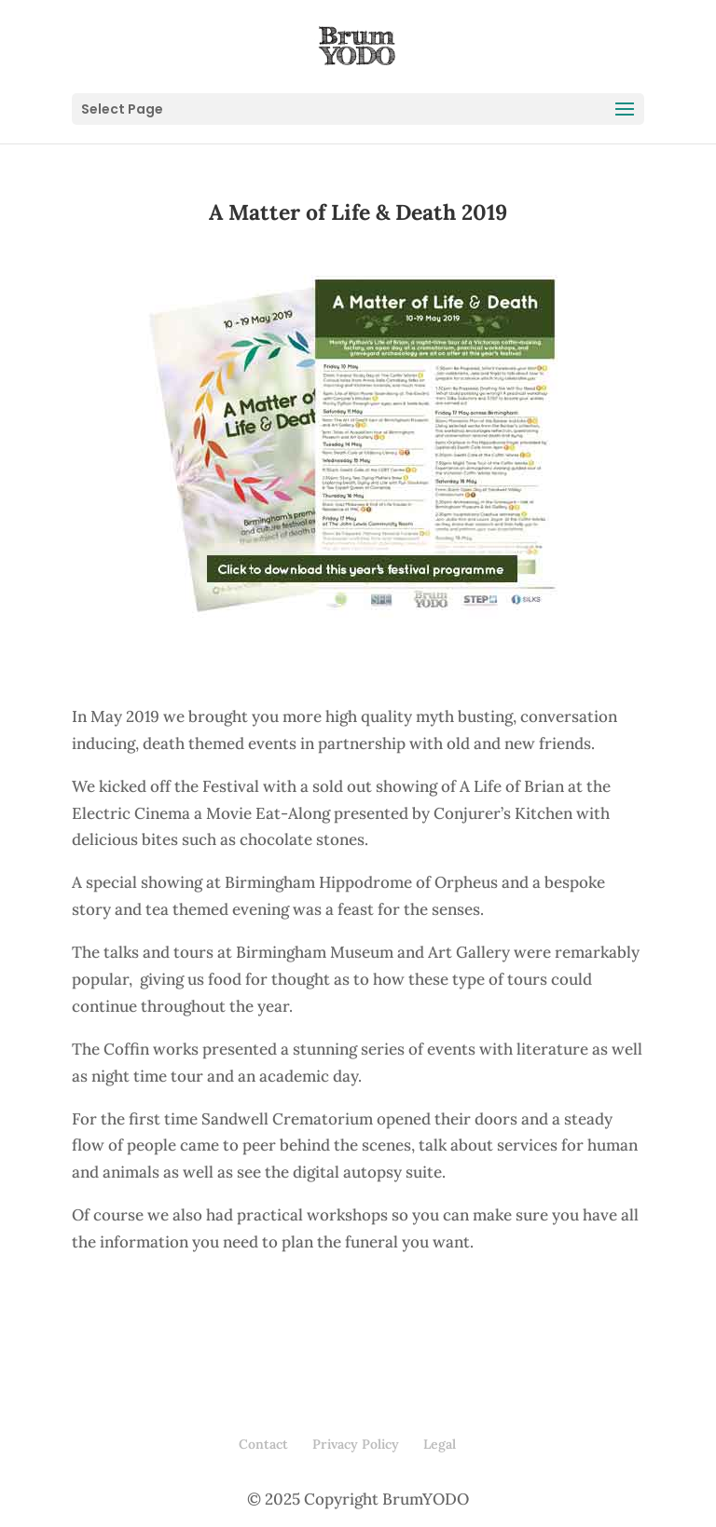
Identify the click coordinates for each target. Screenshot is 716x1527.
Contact (263, 1444)
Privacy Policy (355, 1444)
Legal (439, 1444)
